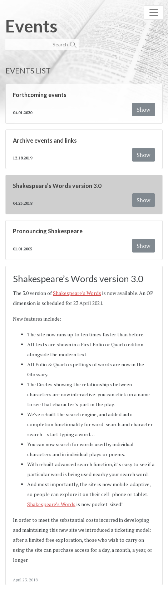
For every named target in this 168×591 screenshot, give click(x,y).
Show (143, 109)
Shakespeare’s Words (77, 293)
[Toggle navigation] (154, 12)
